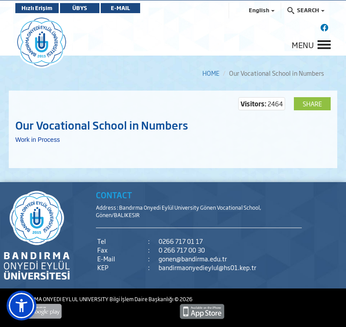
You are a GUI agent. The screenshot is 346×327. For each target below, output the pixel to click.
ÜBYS (79, 8)
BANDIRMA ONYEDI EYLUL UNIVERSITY (62, 299)
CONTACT (114, 194)
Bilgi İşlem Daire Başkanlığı (141, 299)
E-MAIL (120, 8)
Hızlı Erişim (37, 8)
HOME (210, 72)
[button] (21, 305)
